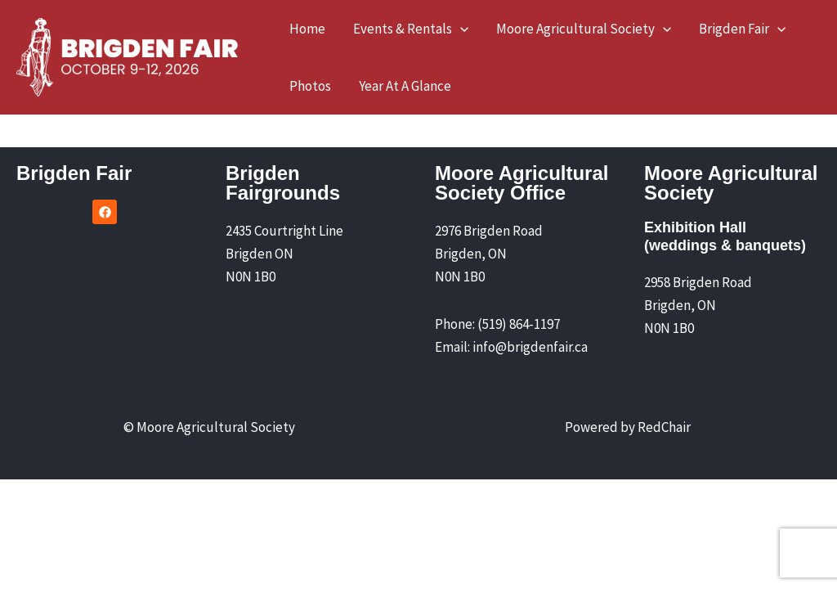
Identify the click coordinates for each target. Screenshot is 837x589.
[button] (410, 28)
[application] (460, 28)
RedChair (664, 427)
